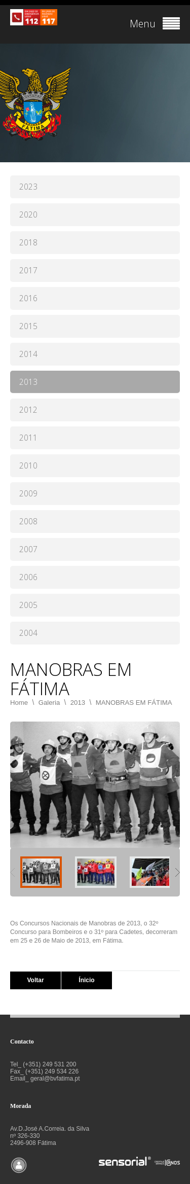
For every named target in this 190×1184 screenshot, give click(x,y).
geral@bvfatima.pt (55, 1078)
